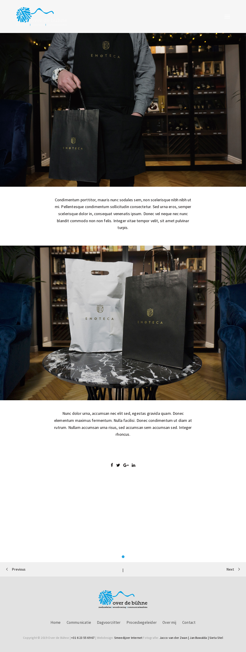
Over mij (169, 622)
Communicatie (79, 622)
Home (56, 622)
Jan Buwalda (198, 638)
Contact (188, 622)
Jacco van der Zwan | (175, 638)
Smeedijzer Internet (128, 638)
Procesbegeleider (142, 622)
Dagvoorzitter (108, 622)
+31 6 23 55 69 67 (82, 638)
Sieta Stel (216, 638)
